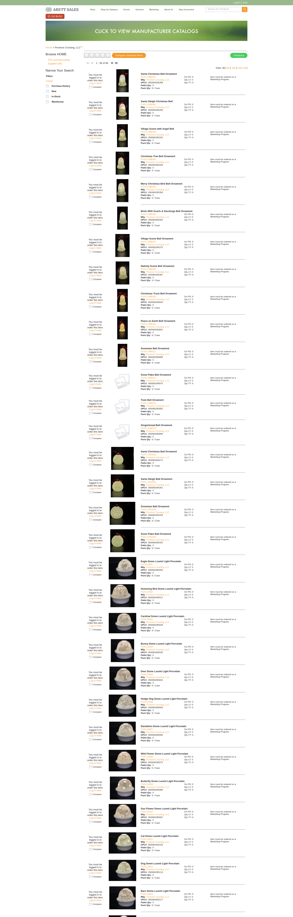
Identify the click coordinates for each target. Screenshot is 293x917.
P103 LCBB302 (148, 104)
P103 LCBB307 (148, 241)
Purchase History (61, 86)
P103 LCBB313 (148, 403)
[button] (244, 9)
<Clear (49, 81)
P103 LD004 (147, 646)
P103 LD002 (147, 592)
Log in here (95, 83)
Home (49, 47)
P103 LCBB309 (148, 296)
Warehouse (58, 101)
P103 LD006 (147, 702)
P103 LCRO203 (148, 509)
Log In (237, 2)
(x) (81, 47)
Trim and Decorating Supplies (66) (59, 61)
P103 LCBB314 (148, 428)
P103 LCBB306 (148, 214)
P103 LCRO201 (148, 454)
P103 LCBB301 (148, 77)
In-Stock (56, 96)
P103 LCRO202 (148, 482)
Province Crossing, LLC (157, 79)
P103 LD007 (147, 729)
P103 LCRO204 (148, 537)
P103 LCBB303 (148, 132)
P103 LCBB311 (148, 351)
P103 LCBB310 (148, 324)
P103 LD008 (147, 756)
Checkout (239, 55)
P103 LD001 (147, 564)
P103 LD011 (147, 839)
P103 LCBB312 (148, 378)
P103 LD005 (147, 674)
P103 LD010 (147, 811)
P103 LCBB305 (148, 186)
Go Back (56, 16)
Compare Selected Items (129, 55)
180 (234, 67)
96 (228, 67)
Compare (96, 87)
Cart (245, 2)
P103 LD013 (147, 894)
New (54, 91)
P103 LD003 (147, 619)
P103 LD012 (147, 866)
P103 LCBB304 (148, 159)
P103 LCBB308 (148, 269)
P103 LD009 (147, 784)
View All (242, 67)
